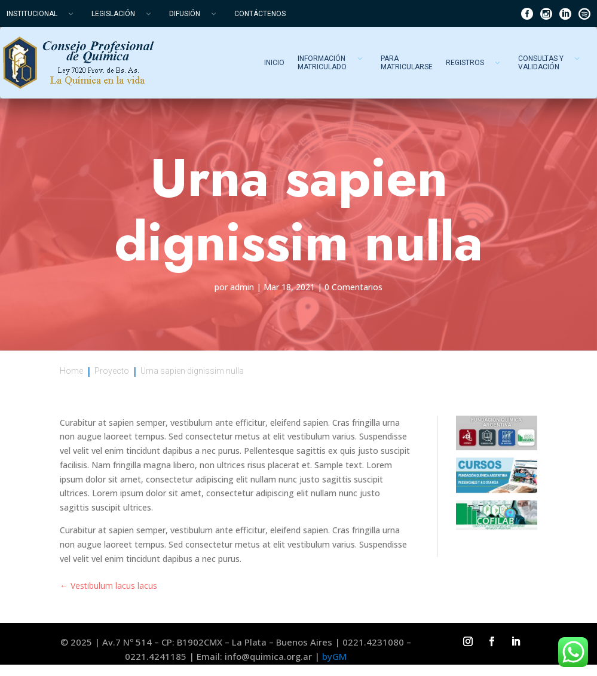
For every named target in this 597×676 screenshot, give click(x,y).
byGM (334, 656)
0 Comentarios (353, 287)
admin (242, 287)
